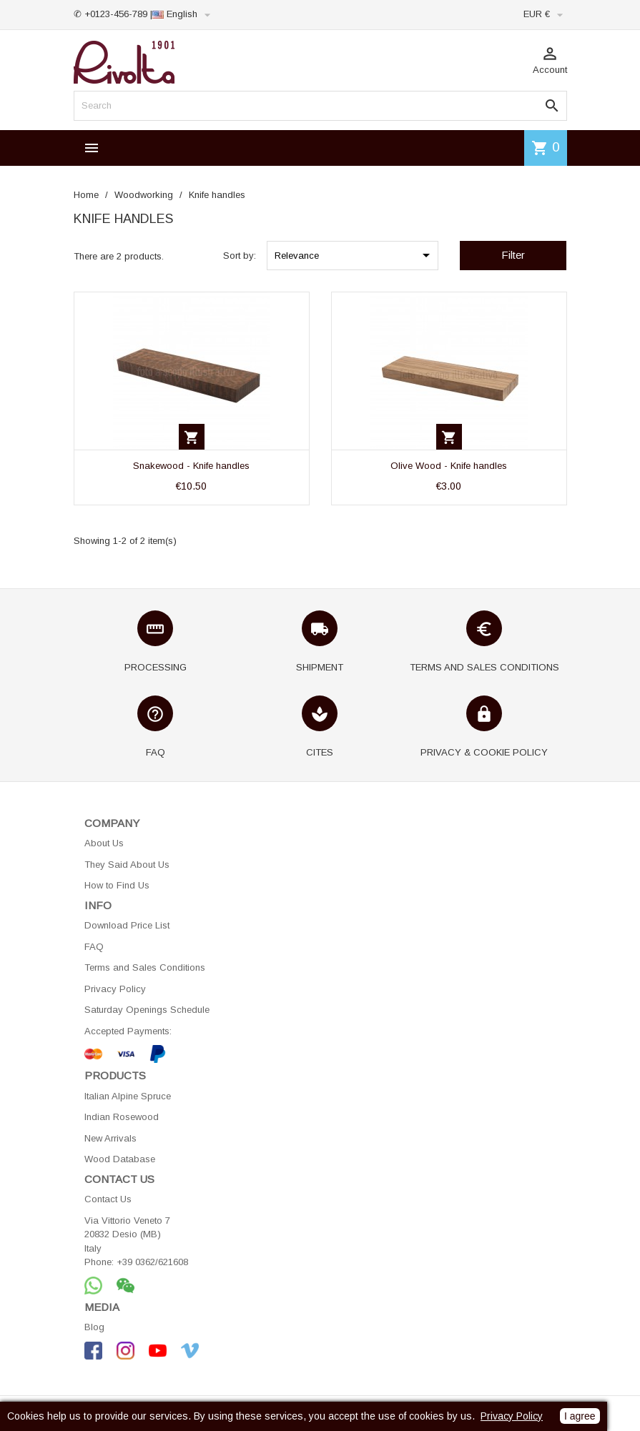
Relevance (355, 255)
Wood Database (119, 1159)
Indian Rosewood (121, 1116)
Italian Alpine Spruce (127, 1096)
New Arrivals (110, 1138)
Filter (513, 255)
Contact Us (108, 1199)
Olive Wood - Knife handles (448, 465)
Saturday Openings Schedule (147, 1009)
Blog (94, 1327)
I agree (580, 1416)
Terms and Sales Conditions (144, 967)
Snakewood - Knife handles (191, 465)
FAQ (94, 946)
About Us (104, 843)
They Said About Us (126, 864)
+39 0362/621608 (152, 1262)
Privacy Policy (115, 989)
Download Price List (126, 925)
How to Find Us (116, 885)
